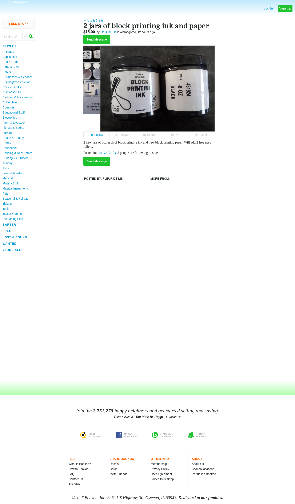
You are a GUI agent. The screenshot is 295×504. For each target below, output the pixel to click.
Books (7, 72)
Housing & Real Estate (17, 153)
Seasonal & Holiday (15, 198)
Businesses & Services (17, 77)
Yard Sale (12, 250)
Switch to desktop (162, 479)
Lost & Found (15, 237)
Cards (113, 469)
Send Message (96, 39)
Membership (159, 464)
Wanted (10, 243)
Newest (9, 46)
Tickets (7, 203)
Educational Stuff (14, 112)
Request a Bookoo (204, 474)
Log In (268, 8)
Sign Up (285, 8)
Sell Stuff (19, 23)
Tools (6, 208)
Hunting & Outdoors (15, 158)
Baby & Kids (11, 67)
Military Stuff (11, 183)
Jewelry (7, 163)
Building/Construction (16, 82)
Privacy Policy (160, 469)
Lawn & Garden (13, 173)
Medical (8, 178)
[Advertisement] (17, 316)
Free (7, 231)
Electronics (10, 117)
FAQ (72, 474)
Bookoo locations (203, 469)
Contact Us (76, 479)
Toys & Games (12, 213)
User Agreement (161, 474)
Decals (114, 464)
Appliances (10, 56)
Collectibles (10, 102)
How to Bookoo (79, 469)
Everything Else (13, 219)
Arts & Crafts (11, 62)
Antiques (8, 51)
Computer (9, 107)
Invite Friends (118, 474)
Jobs (6, 168)
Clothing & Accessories (18, 97)
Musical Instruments (16, 188)
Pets (5, 193)
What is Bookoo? (80, 464)
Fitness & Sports (13, 127)
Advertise (75, 484)
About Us (198, 464)
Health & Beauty (13, 138)
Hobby (7, 143)
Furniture (8, 132)
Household (10, 148)
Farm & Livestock (14, 122)
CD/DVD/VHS (12, 92)
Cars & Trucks (12, 87)
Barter (9, 224)
